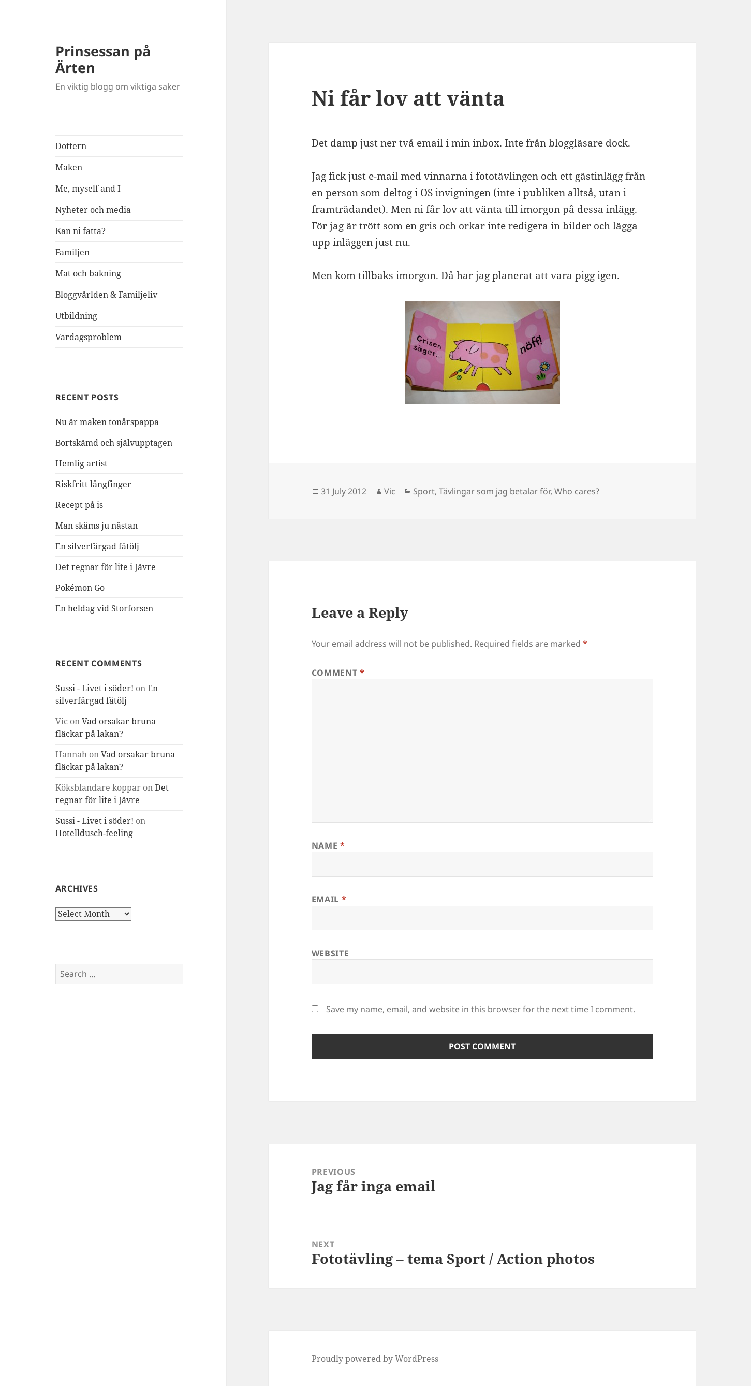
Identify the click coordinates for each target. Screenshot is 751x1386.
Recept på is (79, 504)
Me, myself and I (88, 188)
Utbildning (76, 316)
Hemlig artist (81, 463)
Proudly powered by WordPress (375, 1358)
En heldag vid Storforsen (104, 608)
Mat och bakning (88, 273)
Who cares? (576, 491)
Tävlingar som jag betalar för (494, 491)
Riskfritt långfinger (93, 484)
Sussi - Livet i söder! (94, 688)
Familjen (72, 252)
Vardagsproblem (88, 337)
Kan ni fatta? (80, 231)
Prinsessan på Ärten (103, 59)
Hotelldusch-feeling (94, 833)
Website (330, 953)
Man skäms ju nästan (96, 525)
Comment (338, 672)
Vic (389, 491)
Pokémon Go (80, 587)
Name (328, 845)
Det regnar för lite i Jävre (105, 567)
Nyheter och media (93, 209)
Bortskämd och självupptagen (113, 442)
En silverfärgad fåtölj (97, 546)
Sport (424, 491)
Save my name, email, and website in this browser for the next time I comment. (480, 1009)
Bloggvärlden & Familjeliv (106, 294)
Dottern (70, 146)
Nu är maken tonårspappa (107, 422)
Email (329, 899)
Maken (68, 167)
